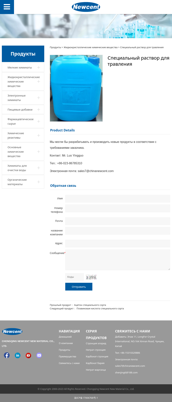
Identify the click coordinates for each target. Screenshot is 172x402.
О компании (66, 343)
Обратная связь (63, 185)
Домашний (65, 336)
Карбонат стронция (97, 356)
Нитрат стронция (96, 349)
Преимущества (67, 356)
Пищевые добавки (20, 109)
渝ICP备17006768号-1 (86, 397)
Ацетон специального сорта (90, 305)
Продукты (55, 47)
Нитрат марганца (96, 369)
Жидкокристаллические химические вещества (24, 81)
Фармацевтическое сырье (21, 121)
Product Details (62, 130)
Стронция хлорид (96, 343)
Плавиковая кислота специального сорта (100, 308)
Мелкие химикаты (20, 67)
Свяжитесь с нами (69, 363)
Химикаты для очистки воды (17, 168)
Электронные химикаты (17, 98)
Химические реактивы (16, 135)
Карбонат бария (95, 363)
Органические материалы (17, 182)
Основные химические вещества (16, 151)
